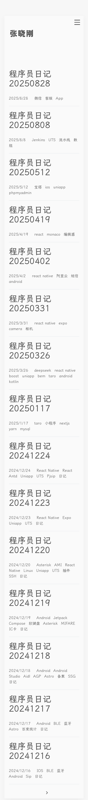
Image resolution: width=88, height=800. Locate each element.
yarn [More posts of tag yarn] (13, 429)
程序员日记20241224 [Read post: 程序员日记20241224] (30, 450)
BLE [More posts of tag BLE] (58, 723)
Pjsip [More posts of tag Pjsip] (52, 476)
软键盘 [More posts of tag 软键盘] (35, 623)
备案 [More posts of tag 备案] (61, 676)
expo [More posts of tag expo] (63, 323)
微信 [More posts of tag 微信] (38, 98)
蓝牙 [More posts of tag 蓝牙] (67, 723)
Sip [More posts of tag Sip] (29, 776)
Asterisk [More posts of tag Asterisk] (45, 565)
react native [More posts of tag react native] (43, 276)
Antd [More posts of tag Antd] (14, 476)
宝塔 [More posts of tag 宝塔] (38, 187)
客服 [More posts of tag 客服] (49, 98)
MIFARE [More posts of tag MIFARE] (68, 623)
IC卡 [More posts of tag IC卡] (13, 629)
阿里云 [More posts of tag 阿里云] (62, 276)
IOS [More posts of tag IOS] (41, 771)
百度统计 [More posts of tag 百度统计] (30, 729)
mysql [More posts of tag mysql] (25, 429)
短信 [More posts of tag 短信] (74, 276)
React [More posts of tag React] (67, 470)
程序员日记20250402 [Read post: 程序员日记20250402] (30, 256)
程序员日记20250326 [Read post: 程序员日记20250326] (30, 350)
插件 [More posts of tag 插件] (66, 570)
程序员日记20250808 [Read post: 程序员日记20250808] (30, 120)
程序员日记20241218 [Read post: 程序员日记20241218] (30, 651)
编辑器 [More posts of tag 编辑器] (69, 234)
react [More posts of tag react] (39, 234)
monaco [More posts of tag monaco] (54, 234)
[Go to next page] (61, 793)
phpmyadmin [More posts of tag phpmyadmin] (20, 193)
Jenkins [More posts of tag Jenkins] (39, 140)
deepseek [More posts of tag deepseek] (43, 370)
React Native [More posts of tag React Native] (49, 470)
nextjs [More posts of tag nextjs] (64, 423)
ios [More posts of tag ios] (48, 187)
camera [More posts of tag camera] (16, 329)
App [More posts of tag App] (59, 98)
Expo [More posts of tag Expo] (66, 517)
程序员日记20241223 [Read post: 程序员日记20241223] (30, 498)
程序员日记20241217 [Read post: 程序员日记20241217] (30, 704)
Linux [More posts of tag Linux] (28, 570)
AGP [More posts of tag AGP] (37, 676)
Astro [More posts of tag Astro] (49, 676)
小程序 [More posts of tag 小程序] (51, 423)
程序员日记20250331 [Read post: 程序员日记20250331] (30, 303)
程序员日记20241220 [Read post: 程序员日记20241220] (30, 545)
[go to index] (30, 34)
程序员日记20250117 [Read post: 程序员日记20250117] (30, 403)
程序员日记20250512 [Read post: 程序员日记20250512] (30, 167)
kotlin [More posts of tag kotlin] (14, 381)
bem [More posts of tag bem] (42, 376)
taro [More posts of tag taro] (53, 376)
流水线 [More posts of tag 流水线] (65, 140)
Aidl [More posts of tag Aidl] (27, 676)
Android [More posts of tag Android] (44, 618)
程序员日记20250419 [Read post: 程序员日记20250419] (30, 214)
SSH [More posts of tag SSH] (13, 576)
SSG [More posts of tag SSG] (72, 676)
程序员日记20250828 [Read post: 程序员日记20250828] (30, 78)
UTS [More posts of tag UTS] (52, 140)
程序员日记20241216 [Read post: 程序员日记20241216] (30, 751)
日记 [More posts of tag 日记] (62, 476)
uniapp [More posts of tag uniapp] (59, 187)
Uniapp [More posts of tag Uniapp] (27, 476)
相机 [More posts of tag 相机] (29, 329)
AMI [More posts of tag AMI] (58, 565)
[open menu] (77, 22)
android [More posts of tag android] (15, 281)
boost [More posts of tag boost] (14, 376)
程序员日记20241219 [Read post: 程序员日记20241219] (30, 598)
